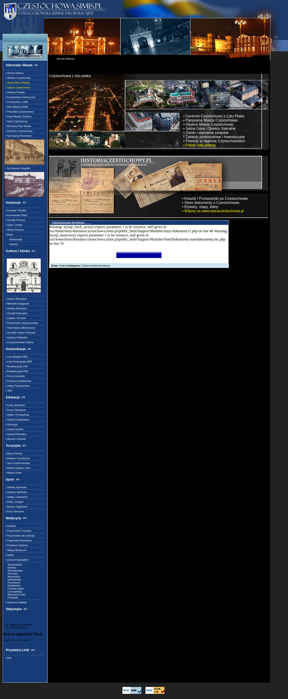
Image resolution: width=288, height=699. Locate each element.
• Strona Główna (14, 73)
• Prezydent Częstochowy (19, 111)
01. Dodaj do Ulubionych (17, 624)
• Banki (8, 234)
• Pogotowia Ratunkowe (18, 540)
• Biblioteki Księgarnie (16, 303)
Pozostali (11, 597)
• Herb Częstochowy (16, 121)
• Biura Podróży (13, 453)
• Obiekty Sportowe (15, 487)
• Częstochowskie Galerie (19, 342)
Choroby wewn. (14, 588)
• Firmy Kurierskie (14, 376)
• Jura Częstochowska (17, 463)
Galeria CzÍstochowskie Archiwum (79, 265)
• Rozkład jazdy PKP (16, 366)
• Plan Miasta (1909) (16, 106)
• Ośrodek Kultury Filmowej (19, 332)
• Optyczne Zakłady (15, 602)
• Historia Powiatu (14, 92)
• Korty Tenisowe (14, 511)
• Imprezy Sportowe (15, 492)
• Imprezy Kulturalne (16, 337)
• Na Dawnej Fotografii (17, 168)
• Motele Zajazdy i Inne (17, 468)
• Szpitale (10, 526)
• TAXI (8, 390)
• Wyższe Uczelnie (15, 439)
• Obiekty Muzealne (15, 308)
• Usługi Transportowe (17, 385)
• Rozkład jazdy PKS (16, 371)
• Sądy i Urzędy (13, 224)
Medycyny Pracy (15, 594)
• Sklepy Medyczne (15, 550)
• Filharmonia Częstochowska (21, 323)
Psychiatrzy (12, 582)
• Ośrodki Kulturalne (15, 313)
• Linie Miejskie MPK (16, 356)
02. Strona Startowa (15, 627)
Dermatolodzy (13, 570)
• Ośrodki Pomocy (14, 220)
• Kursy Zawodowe (15, 410)
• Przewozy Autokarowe (17, 381)
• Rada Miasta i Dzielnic (18, 116)
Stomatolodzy (13, 564)
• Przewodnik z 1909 (16, 102)
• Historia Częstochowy (17, 77)
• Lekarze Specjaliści (16, 559)
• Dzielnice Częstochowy (18, 131)
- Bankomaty (13, 239)
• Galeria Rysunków (15, 298)
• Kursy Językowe (14, 405)
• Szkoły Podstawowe (16, 419)
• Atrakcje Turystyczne (17, 458)
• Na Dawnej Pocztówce (18, 135)
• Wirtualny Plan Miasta (17, 126)
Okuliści (10, 567)
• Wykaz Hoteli (12, 472)
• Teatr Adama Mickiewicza (19, 327)
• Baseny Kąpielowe (15, 506)
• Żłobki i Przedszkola (16, 414)
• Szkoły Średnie (14, 429)
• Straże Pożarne (14, 229)
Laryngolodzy (13, 591)
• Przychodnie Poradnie (17, 530)
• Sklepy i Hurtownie (16, 497)
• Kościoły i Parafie (15, 210)
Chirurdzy (11, 573)
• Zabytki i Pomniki (15, 318)
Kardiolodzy (12, 585)
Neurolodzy (12, 576)
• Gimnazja (11, 424)
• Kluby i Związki (14, 501)
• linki (7, 657)
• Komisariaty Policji (15, 215)
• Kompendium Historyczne (19, 97)
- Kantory (11, 244)
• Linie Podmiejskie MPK (18, 361)
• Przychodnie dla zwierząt (19, 535)
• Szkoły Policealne (15, 434)
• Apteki (9, 555)
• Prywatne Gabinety (16, 545)
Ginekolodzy (12, 579)
